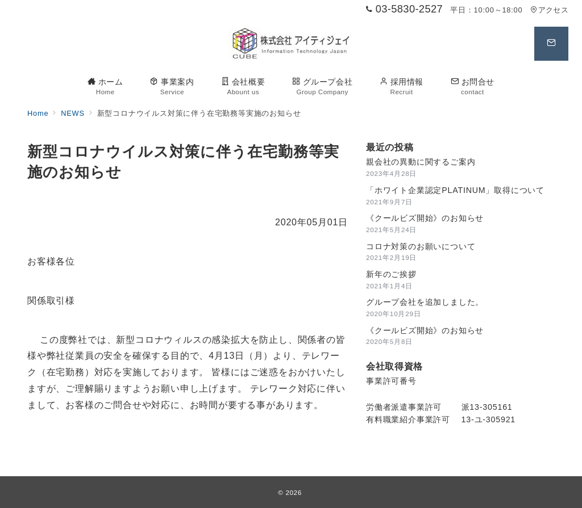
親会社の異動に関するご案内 (420, 161)
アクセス (549, 10)
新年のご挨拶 (391, 274)
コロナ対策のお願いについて (420, 246)
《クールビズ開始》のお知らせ (425, 217)
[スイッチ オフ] (551, 43)
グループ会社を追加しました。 (425, 302)
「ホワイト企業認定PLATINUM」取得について (455, 190)
